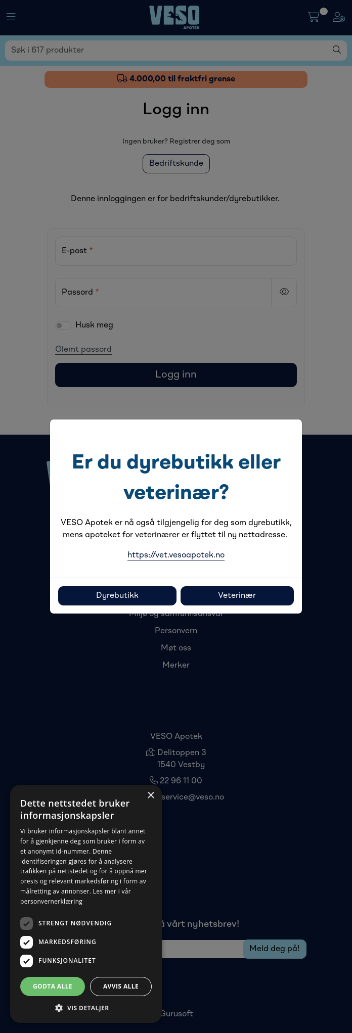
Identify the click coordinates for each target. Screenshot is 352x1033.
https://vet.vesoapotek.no (176, 555)
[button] (86, 1008)
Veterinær (237, 596)
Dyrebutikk (117, 596)
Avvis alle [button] (121, 986)
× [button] (150, 796)
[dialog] (86, 904)
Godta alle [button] (52, 986)
